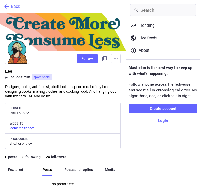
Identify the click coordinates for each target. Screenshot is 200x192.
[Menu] (116, 58)
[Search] (163, 10)
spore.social (42, 77)
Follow (87, 58)
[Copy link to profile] (104, 58)
